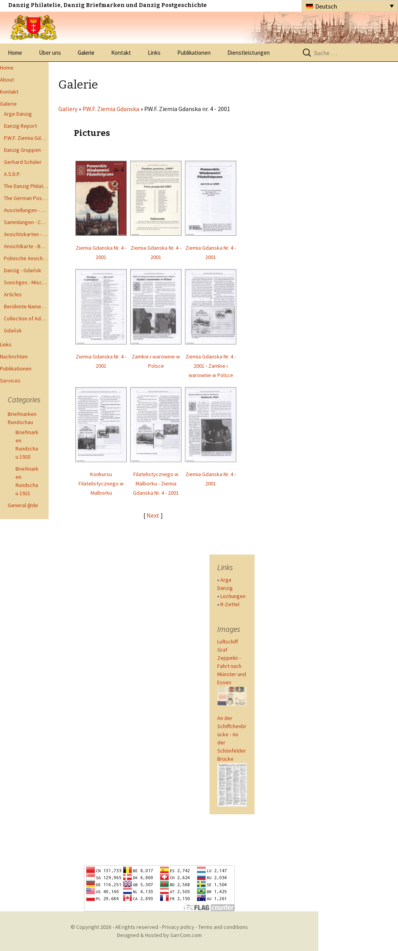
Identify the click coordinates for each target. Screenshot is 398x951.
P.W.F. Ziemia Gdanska (26, 137)
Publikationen (194, 52)
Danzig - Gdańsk (22, 270)
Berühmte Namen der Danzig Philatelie (26, 306)
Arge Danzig (18, 113)
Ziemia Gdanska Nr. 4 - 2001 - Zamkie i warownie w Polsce (210, 366)
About (7, 79)
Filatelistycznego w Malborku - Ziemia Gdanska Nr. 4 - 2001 (156, 483)
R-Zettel (229, 604)
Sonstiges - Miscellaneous (26, 282)
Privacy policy (178, 926)
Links (154, 52)
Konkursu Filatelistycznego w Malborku (101, 483)
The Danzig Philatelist (26, 186)
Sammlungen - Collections (26, 222)
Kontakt (121, 52)
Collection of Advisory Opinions (26, 318)
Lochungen (233, 596)
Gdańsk (13, 330)
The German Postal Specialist (26, 198)
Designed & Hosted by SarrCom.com (159, 935)
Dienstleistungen (248, 52)
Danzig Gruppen (22, 149)
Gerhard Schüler (23, 161)
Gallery (67, 109)
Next (154, 515)
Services (10, 380)
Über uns (50, 52)
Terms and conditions (223, 926)
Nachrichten (14, 356)
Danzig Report (20, 125)
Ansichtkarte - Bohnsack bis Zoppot (26, 246)
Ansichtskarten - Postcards (26, 234)
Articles (13, 294)
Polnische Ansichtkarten (26, 258)
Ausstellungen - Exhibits (26, 210)
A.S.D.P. (12, 173)
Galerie (86, 52)
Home (15, 52)
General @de (23, 505)
